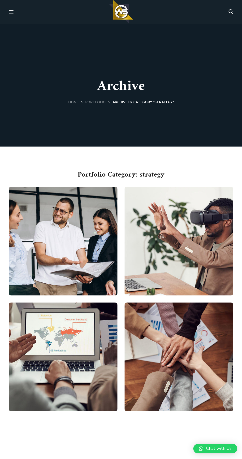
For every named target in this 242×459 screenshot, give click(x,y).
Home (73, 102)
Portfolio (95, 102)
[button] (231, 12)
